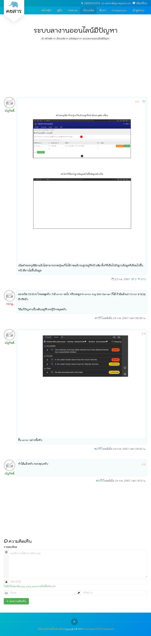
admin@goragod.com (118, 3)
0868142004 (92, 3)
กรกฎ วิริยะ (9, 304)
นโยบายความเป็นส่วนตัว (50, 628)
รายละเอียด (10, 547)
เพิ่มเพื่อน (141, 3)
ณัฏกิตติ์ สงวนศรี (9, 111)
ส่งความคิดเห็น (17, 601)
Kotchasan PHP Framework (99, 628)
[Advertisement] (75, 69)
